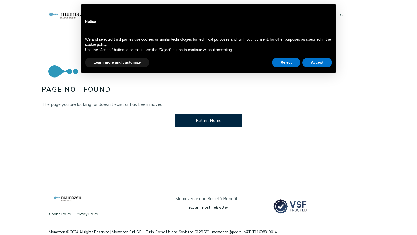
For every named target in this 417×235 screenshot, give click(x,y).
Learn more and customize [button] (117, 62)
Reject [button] (286, 62)
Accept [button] (317, 62)
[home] (72, 15)
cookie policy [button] (95, 44)
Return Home (209, 120)
